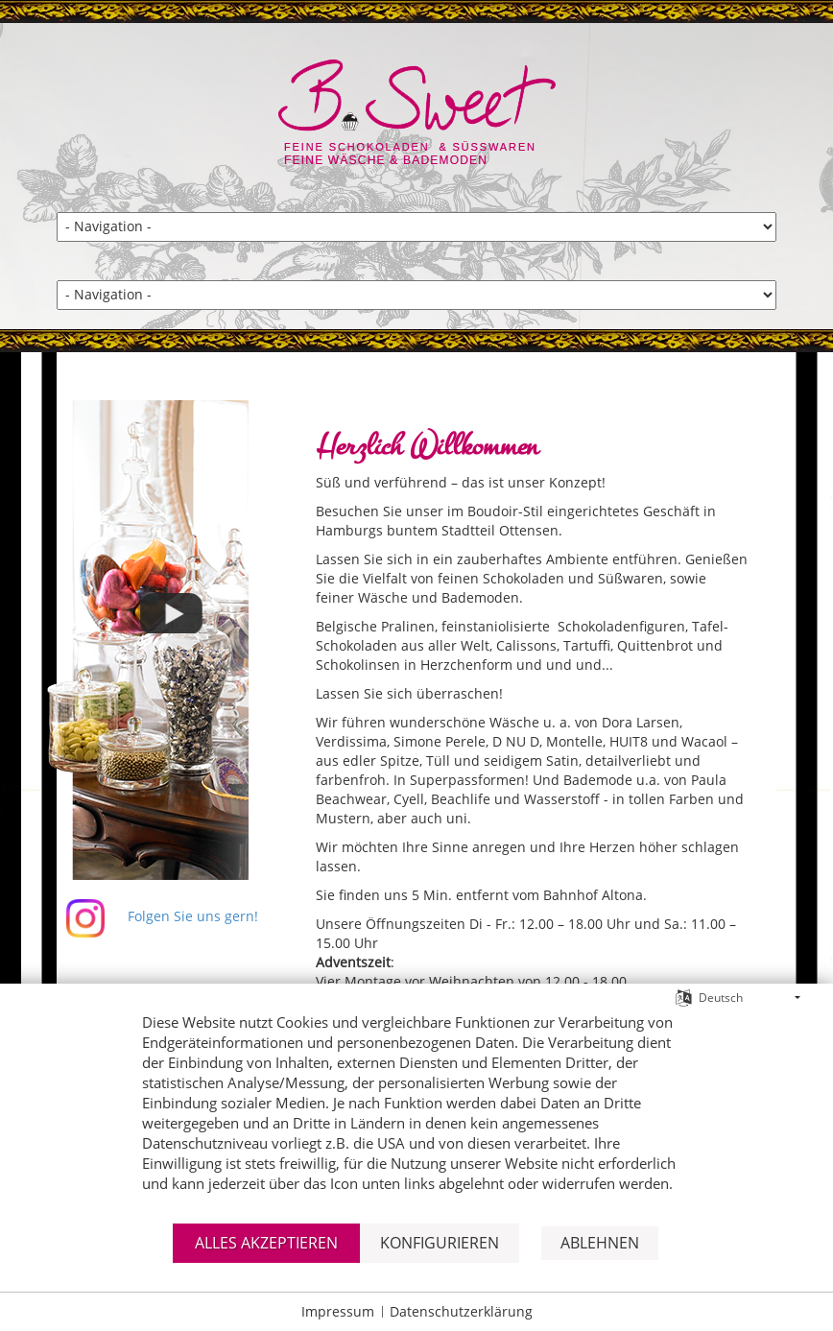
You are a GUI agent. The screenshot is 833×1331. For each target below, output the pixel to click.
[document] (416, 1115)
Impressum (337, 1311)
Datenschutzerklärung (461, 1311)
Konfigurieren (439, 1242)
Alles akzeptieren (266, 1242)
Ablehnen (599, 1242)
